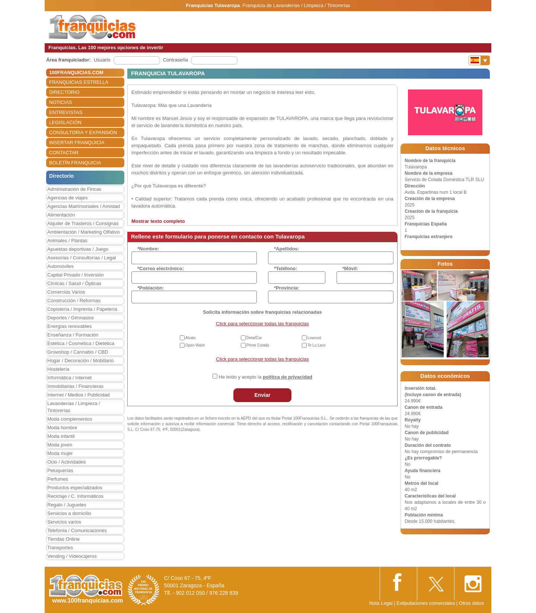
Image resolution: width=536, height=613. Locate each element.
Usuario (102, 60)
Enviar (263, 395)
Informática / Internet (69, 377)
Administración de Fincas (74, 189)
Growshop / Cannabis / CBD (77, 352)
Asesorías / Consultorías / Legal (81, 257)
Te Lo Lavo (316, 345)
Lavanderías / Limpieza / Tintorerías (73, 407)
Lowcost (314, 338)
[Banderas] (479, 60)
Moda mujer (60, 453)
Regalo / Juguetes (66, 505)
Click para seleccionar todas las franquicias (262, 323)
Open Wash (195, 345)
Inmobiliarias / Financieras (75, 386)
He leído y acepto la (265, 377)
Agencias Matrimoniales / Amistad (83, 206)
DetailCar (254, 338)
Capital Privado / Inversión (75, 275)
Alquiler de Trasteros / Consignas (82, 223)
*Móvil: (350, 268)
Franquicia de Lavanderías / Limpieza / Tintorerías (296, 5)
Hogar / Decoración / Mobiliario (80, 360)
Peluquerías (60, 470)
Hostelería (58, 369)
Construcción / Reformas (73, 300)
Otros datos (471, 603)
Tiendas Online (63, 539)
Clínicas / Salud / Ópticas (74, 283)
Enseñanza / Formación (72, 335)
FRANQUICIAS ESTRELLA (78, 82)
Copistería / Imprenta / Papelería (82, 309)
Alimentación (61, 215)
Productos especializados (74, 487)
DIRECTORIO (64, 92)
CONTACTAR (64, 152)
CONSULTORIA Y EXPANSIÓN (83, 132)
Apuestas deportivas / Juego (77, 249)
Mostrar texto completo (158, 221)
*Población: (150, 288)
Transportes (60, 547)
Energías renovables (69, 326)
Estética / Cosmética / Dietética (80, 343)
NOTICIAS (60, 102)
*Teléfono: (285, 268)
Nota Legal (381, 603)
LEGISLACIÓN (65, 122)
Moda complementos (69, 419)
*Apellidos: (286, 249)
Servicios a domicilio (69, 513)
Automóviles (60, 266)
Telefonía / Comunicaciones (77, 530)
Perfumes (57, 479)
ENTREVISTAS (65, 112)
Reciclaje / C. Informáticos (75, 496)
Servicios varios (64, 522)
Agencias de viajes (67, 197)
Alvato (190, 338)
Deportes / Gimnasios (70, 317)
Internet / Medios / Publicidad (78, 395)
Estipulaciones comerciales (426, 603)
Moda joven (59, 445)
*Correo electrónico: (160, 268)
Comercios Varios (66, 292)
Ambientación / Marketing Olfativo (83, 232)
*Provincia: (286, 288)
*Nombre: (148, 249)
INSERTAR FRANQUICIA (76, 142)
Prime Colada (257, 345)
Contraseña (175, 60)
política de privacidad (287, 377)
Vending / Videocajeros (72, 556)
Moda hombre (62, 427)
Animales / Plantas (67, 240)
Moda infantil (61, 436)
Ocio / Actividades (66, 462)
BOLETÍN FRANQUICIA (75, 162)
